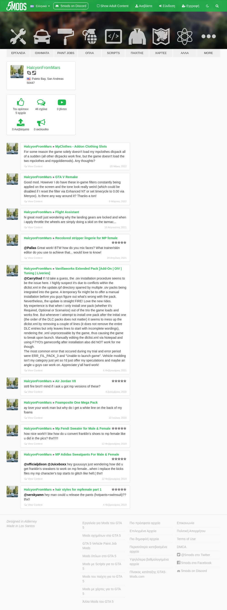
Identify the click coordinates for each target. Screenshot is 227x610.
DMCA (181, 547)
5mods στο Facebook (194, 563)
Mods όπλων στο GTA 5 (99, 556)
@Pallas (30, 248)
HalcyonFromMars (43, 67)
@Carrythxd (33, 278)
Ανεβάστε (143, 6)
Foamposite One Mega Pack (76, 402)
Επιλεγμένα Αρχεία (143, 531)
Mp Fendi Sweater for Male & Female (83, 428)
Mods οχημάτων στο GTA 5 (101, 535)
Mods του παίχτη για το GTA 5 (102, 579)
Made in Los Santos (21, 526)
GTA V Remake (66, 177)
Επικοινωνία (185, 523)
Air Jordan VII (65, 381)
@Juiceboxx (57, 464)
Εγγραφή (190, 6)
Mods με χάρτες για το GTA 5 (101, 591)
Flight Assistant (67, 212)
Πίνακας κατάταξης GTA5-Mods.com (148, 574)
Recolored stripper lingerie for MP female (86, 238)
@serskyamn (34, 495)
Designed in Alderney (22, 521)
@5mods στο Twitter (193, 555)
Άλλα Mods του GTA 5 (98, 601)
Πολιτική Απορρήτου (191, 531)
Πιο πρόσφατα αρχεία (145, 523)
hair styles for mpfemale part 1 (78, 489)
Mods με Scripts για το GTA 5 (101, 566)
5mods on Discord (192, 571)
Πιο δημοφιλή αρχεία (144, 539)
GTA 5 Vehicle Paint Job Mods (99, 546)
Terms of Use (186, 539)
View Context (33, 166)
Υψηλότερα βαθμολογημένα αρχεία (149, 562)
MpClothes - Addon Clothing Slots (81, 146)
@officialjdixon (35, 464)
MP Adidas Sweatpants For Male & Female (87, 454)
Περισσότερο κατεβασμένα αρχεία (148, 549)
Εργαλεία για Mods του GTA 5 (102, 525)
